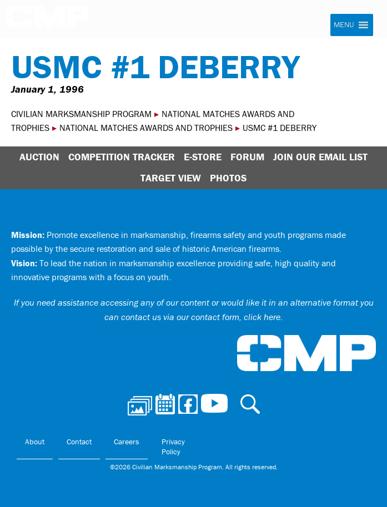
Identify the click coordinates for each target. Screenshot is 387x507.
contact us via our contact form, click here (200, 316)
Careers (126, 442)
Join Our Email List (320, 156)
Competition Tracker (121, 156)
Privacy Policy (173, 447)
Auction (39, 156)
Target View (170, 177)
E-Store (203, 156)
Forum (247, 156)
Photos (228, 177)
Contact (79, 442)
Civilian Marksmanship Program (47, 20)
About (34, 442)
